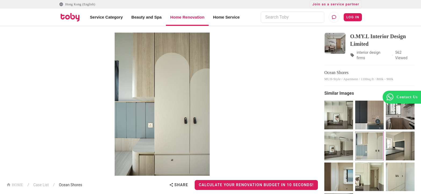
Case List (41, 185)
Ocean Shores (70, 185)
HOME (14, 184)
